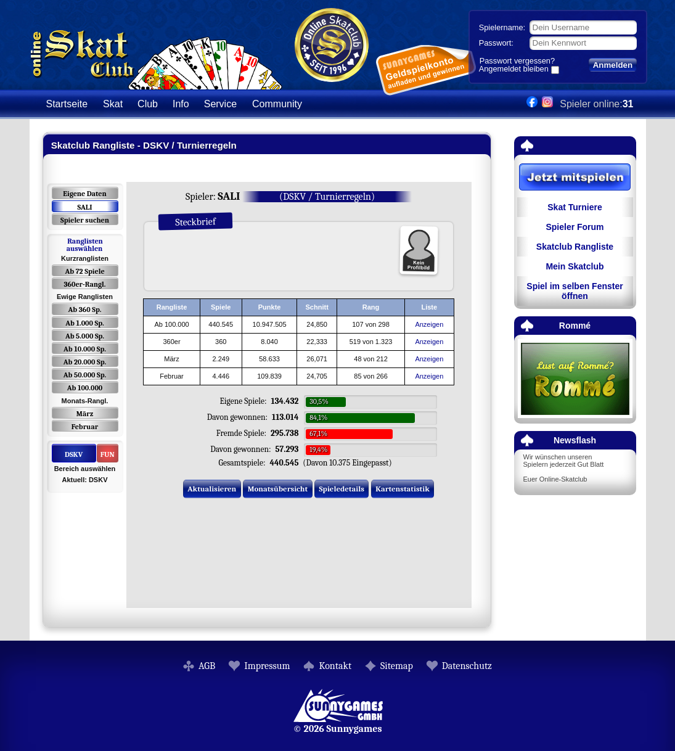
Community (277, 104)
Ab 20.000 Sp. (84, 362)
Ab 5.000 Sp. (84, 336)
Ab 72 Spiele (84, 271)
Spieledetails (341, 488)
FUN (107, 454)
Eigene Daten (84, 193)
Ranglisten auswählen (85, 245)
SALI (84, 207)
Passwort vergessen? (517, 60)
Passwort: (496, 42)
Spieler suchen (84, 220)
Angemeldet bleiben (514, 69)
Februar (85, 426)
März (84, 413)
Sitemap (396, 665)
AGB (206, 665)
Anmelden (612, 65)
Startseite (67, 104)
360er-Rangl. (84, 284)
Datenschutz (467, 665)
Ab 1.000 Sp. (84, 323)
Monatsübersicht (278, 488)
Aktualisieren (211, 488)
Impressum (267, 665)
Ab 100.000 (84, 388)
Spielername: (502, 27)
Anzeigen (429, 324)
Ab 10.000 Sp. (84, 349)
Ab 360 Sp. (85, 309)
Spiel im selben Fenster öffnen (574, 291)
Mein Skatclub (574, 266)
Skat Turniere (574, 207)
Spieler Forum (574, 227)
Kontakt (335, 665)
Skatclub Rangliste (574, 247)
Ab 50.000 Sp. (85, 375)
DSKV (74, 454)
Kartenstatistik (402, 488)
